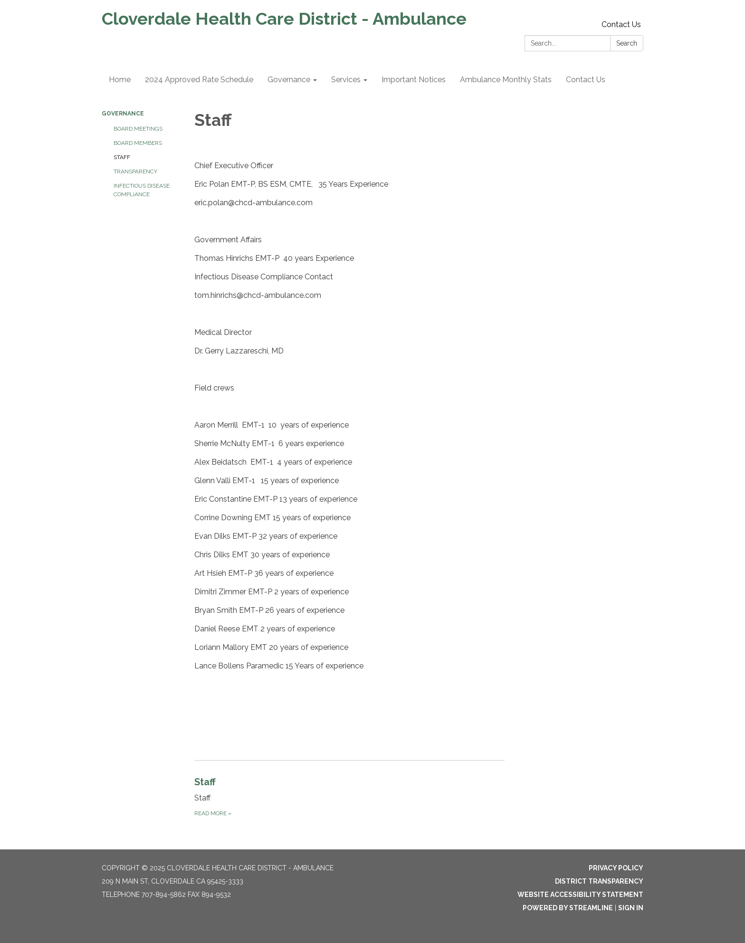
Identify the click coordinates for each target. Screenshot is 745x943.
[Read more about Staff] (349, 796)
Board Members (138, 143)
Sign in (630, 908)
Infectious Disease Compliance (142, 190)
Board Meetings (138, 128)
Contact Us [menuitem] (585, 79)
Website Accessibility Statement (580, 894)
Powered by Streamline (568, 908)
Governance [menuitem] (288, 79)
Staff (122, 157)
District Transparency (599, 881)
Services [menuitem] (346, 79)
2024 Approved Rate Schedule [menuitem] (199, 79)
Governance (123, 113)
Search (626, 43)
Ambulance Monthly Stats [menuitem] (506, 79)
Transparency (135, 171)
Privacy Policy (616, 868)
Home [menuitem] (120, 79)
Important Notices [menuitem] (414, 79)
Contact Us (621, 24)
